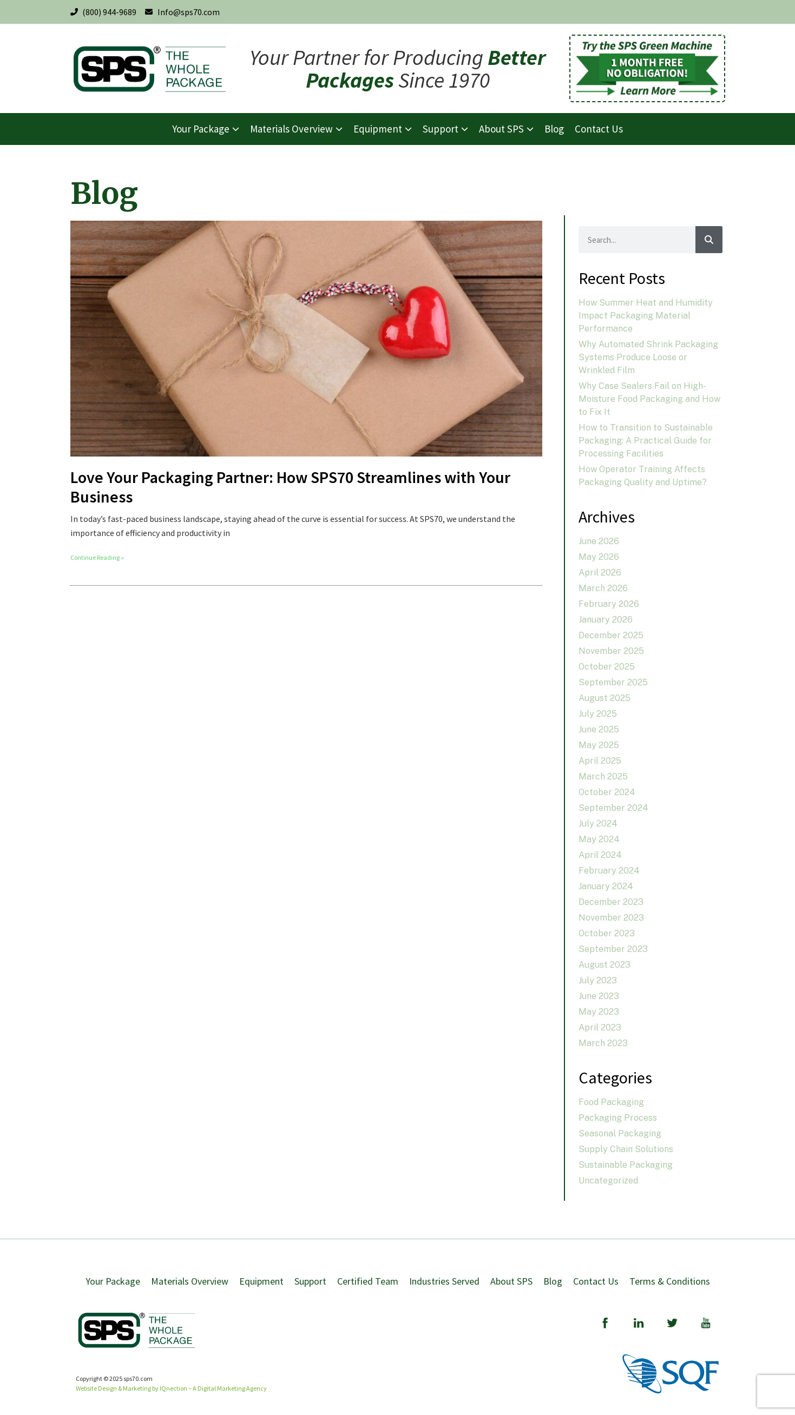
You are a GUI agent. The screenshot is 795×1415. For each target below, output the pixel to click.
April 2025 (600, 761)
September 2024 (613, 808)
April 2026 (600, 572)
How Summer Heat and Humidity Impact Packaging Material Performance (646, 315)
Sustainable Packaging (626, 1165)
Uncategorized (608, 1180)
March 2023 (603, 1043)
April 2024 (600, 855)
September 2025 (613, 682)
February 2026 (609, 604)
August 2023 (604, 965)
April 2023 (600, 1027)
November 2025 (611, 651)
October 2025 (607, 667)
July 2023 (598, 980)
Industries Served (444, 1281)
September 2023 (613, 949)
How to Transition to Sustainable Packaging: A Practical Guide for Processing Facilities (646, 440)
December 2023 (611, 902)
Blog (552, 1281)
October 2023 (607, 933)
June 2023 (599, 996)
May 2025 (599, 745)
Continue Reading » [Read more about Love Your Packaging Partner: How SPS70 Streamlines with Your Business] (97, 557)
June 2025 (599, 729)
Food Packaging (611, 1102)
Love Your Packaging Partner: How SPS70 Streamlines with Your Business (290, 487)
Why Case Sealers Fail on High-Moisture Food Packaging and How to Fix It (649, 399)
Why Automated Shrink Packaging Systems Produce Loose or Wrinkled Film (648, 357)
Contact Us (596, 1281)
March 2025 (603, 776)
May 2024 (599, 839)
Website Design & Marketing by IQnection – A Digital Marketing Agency (171, 1388)
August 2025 (604, 698)
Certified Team (367, 1281)
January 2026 (606, 619)
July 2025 (598, 714)
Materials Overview (189, 1281)
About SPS (511, 1281)
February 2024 (609, 870)
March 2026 (603, 588)
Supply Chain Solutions (626, 1149)
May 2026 (599, 557)
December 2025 (611, 635)
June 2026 (599, 541)
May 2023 (599, 1012)
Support (310, 1281)
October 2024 (607, 792)
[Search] (708, 239)
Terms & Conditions (669, 1281)
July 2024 (598, 823)
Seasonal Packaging (620, 1133)
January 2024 (606, 886)
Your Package (113, 1281)
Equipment (261, 1281)
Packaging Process (618, 1118)
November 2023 (611, 918)
